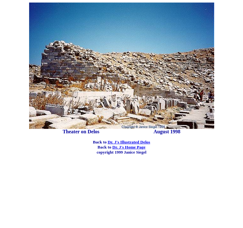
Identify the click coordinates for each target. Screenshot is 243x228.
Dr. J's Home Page (129, 147)
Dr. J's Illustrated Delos (129, 142)
